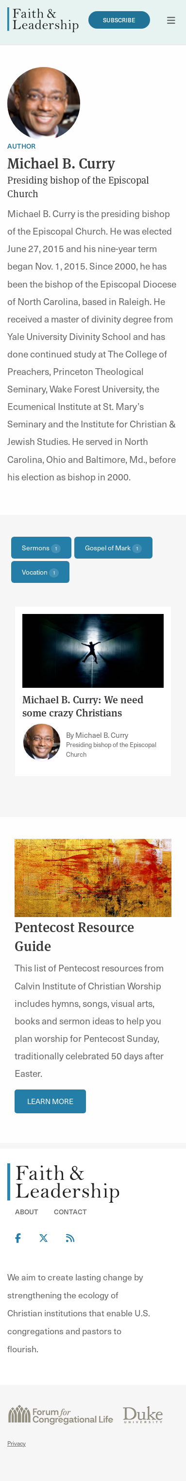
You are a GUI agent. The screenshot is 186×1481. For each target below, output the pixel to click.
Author (21, 146)
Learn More (50, 1101)
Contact (70, 1212)
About (26, 1212)
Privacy (16, 1443)
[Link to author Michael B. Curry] (41, 742)
